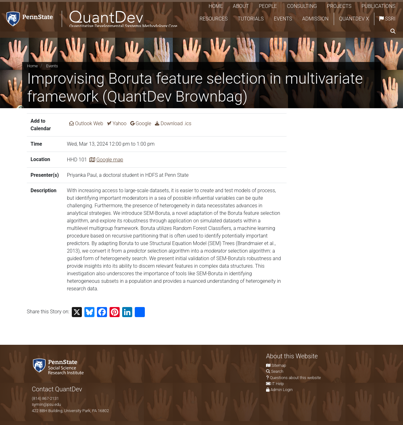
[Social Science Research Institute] (59, 366)
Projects (339, 6)
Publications (378, 6)
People (268, 6)
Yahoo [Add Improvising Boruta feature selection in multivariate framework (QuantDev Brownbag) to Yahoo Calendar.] (117, 123)
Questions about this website (295, 377)
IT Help (277, 383)
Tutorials (251, 19)
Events (283, 19)
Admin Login (281, 389)
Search (277, 371)
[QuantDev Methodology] (90, 19)
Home (215, 6)
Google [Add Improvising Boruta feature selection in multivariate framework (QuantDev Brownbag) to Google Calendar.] (140, 123)
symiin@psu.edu (46, 404)
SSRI (387, 19)
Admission (315, 19)
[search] (392, 31)
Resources (214, 19)
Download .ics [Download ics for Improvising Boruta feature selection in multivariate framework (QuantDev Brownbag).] (173, 123)
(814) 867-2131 (45, 398)
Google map (109, 160)
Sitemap (278, 365)
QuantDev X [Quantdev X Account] (354, 19)
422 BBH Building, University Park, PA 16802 (70, 410)
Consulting (302, 6)
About (241, 6)
